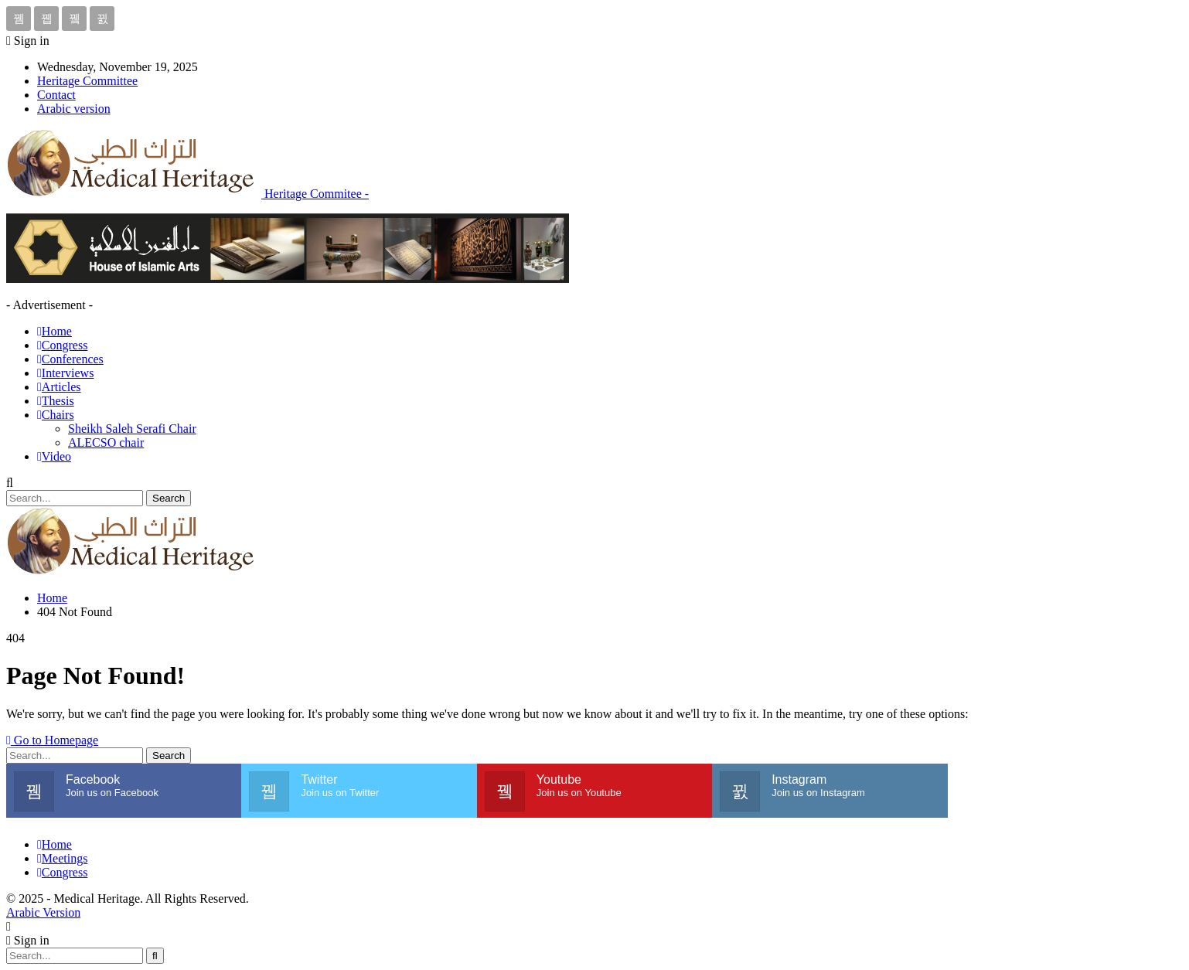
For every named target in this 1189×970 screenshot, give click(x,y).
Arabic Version (43, 912)
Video (54, 456)
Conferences (70, 359)
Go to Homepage (52, 740)
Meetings (62, 858)
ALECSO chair (106, 442)
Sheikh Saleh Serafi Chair (132, 428)
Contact (56, 94)
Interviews (65, 372)
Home (54, 331)
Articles (59, 386)
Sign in (27, 40)
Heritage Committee (87, 80)
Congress (62, 345)
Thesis (55, 400)
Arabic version (74, 108)
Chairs (55, 414)
